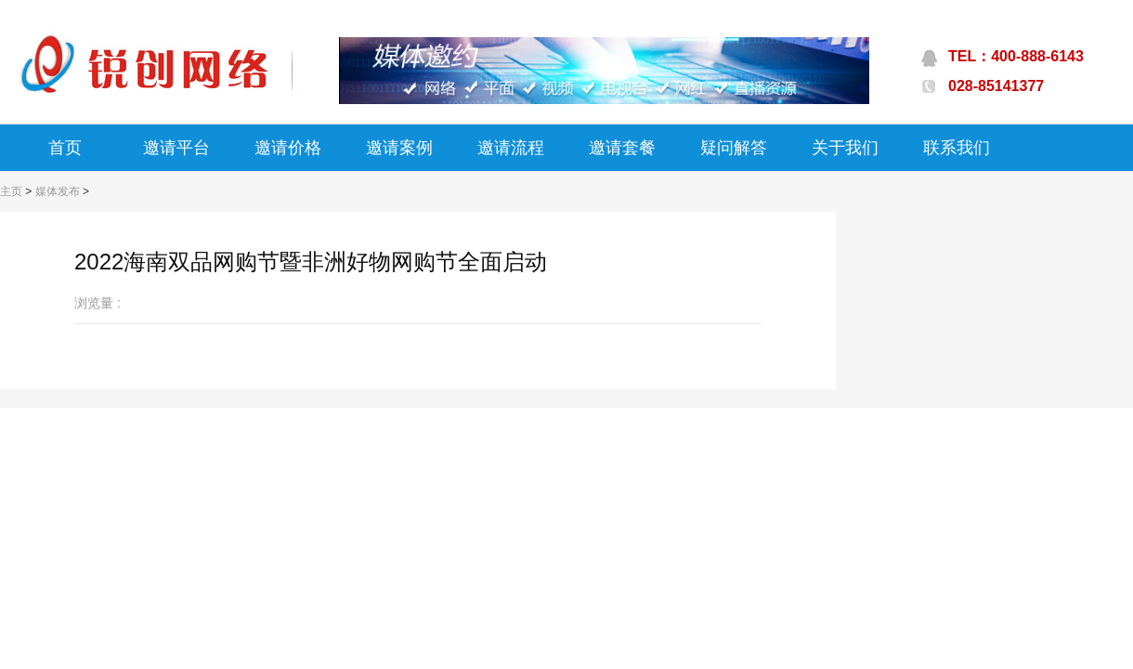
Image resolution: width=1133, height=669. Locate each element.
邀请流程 (510, 147)
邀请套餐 (622, 147)
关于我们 (845, 147)
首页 (65, 147)
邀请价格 (287, 147)
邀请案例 (399, 147)
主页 (11, 191)
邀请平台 (176, 147)
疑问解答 (733, 147)
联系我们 (956, 147)
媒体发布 (57, 191)
